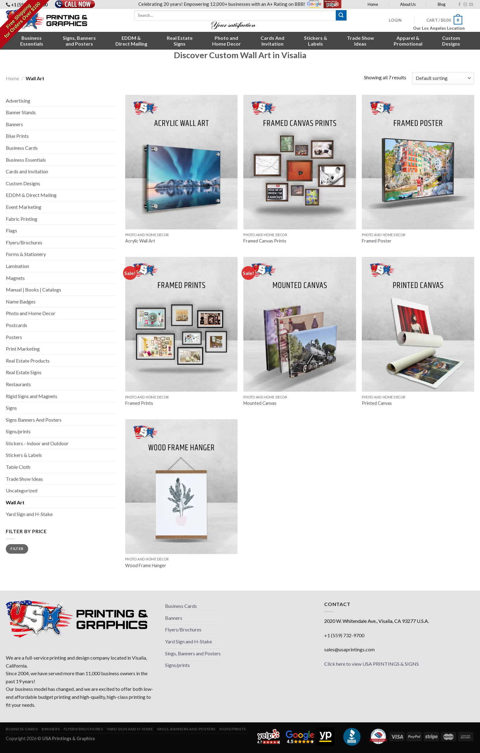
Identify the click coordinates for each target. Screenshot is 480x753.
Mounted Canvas (259, 403)
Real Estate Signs (23, 372)
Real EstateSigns (180, 41)
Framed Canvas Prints (264, 240)
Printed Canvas (377, 403)
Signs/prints (18, 431)
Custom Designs (23, 183)
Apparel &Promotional (408, 41)
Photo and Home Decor (30, 313)
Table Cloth (18, 467)
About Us (408, 4)
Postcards (16, 325)
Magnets (15, 278)
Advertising (18, 101)
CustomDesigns (451, 41)
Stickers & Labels (24, 455)
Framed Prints (139, 403)
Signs (11, 408)
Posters (14, 337)
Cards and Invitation (27, 171)
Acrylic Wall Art (140, 240)
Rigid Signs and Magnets (31, 396)
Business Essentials (26, 160)
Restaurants (18, 384)
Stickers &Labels (315, 41)
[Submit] (341, 15)
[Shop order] (443, 78)
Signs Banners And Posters (34, 420)
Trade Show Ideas (24, 479)
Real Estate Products (28, 360)
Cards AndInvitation (272, 41)
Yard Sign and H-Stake (29, 514)
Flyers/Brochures (24, 242)
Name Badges (21, 301)
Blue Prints (17, 136)
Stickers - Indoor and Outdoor (37, 443)
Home (373, 4)
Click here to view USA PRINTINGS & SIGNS (371, 664)
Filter (16, 548)
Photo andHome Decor (226, 41)
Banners (14, 124)
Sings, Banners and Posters (193, 653)
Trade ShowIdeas (360, 41)
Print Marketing (23, 349)
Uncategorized (21, 490)
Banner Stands (21, 112)
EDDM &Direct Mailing (131, 41)
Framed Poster (377, 240)
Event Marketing (23, 207)
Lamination (17, 266)
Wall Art (15, 502)
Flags (11, 230)
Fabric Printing (21, 219)
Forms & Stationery (26, 254)
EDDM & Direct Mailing (31, 195)
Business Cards (22, 148)
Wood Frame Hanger (145, 565)
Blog (441, 4)
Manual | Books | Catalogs (33, 289)
